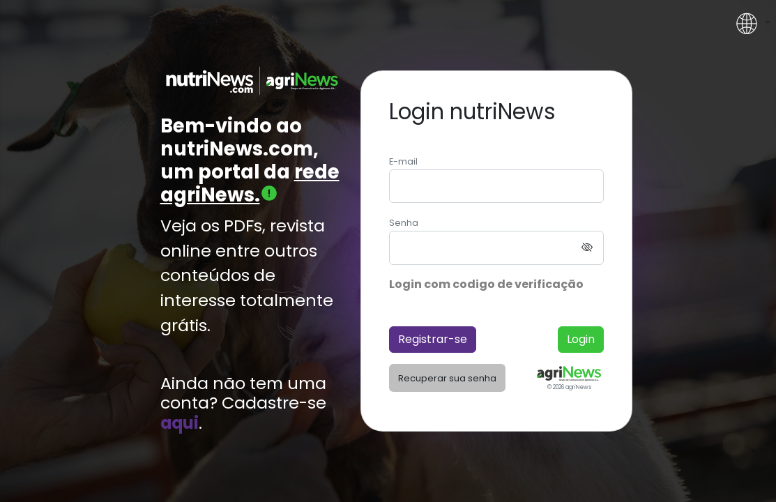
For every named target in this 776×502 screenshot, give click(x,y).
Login (581, 339)
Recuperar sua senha (447, 378)
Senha (403, 223)
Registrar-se (432, 339)
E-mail (403, 161)
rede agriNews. (250, 183)
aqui (179, 423)
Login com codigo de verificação (486, 284)
